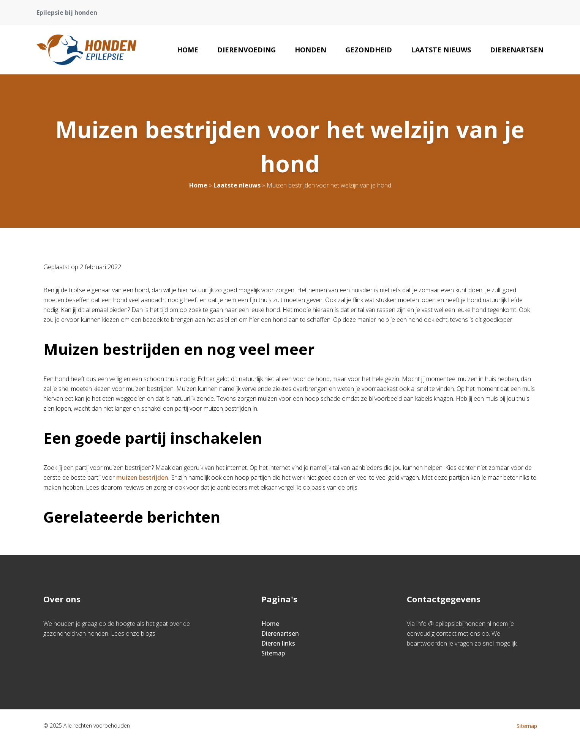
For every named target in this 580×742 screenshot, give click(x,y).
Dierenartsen (517, 49)
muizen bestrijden (142, 477)
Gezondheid (368, 49)
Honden (310, 49)
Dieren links (278, 643)
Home (187, 49)
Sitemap (273, 653)
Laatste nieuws (441, 49)
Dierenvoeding (246, 49)
